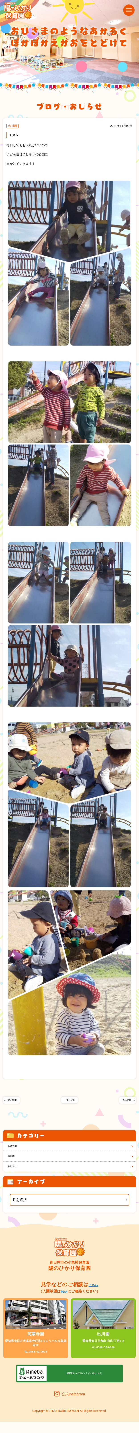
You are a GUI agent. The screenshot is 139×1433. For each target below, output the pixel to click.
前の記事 (15, 1107)
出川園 (14, 1164)
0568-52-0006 (103, 1357)
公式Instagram (69, 1405)
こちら (93, 1295)
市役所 (64, 1302)
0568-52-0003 (35, 1362)
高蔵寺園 (16, 1151)
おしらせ (16, 1176)
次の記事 (124, 1107)
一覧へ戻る (69, 1107)
